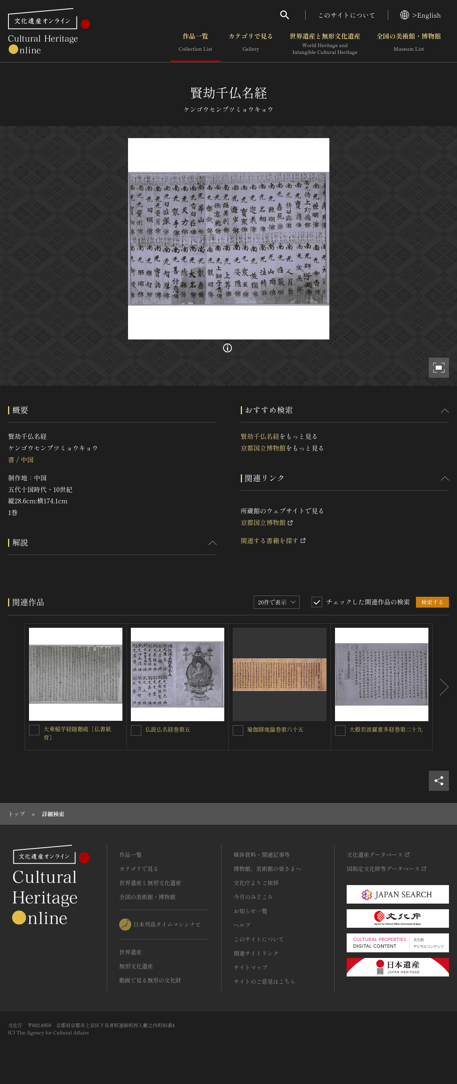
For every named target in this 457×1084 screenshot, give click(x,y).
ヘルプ (242, 925)
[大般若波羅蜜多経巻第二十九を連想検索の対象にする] (340, 730)
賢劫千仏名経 (260, 436)
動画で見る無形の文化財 (150, 980)
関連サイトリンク (256, 953)
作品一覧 (195, 44)
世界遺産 (130, 952)
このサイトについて (347, 15)
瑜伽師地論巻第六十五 (275, 729)
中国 (27, 459)
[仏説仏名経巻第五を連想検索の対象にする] (136, 730)
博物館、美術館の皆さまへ (267, 869)
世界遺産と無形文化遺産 (325, 44)
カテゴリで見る (250, 44)
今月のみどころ (253, 897)
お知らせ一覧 (250, 911)
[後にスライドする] (441, 687)
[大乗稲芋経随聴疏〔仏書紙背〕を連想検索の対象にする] (34, 730)
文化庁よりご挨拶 (256, 883)
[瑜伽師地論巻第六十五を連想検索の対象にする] (238, 730)
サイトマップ (250, 967)
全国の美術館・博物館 (408, 44)
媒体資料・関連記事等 (262, 854)
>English (420, 15)
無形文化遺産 (136, 966)
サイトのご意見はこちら (265, 981)
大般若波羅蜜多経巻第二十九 (386, 729)
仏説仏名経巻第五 (167, 729)
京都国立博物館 (263, 448)
